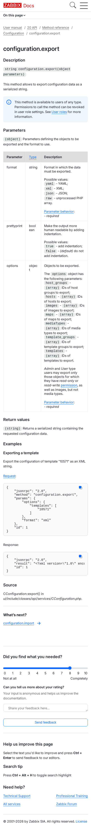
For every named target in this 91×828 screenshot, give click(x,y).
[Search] (73, 6)
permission (69, 384)
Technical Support (16, 796)
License (81, 821)
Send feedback (45, 722)
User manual (12, 28)
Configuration (13, 33)
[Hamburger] (84, 5)
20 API (32, 28)
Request (9, 474)
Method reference (55, 28)
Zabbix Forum (66, 804)
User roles (59, 111)
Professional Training (72, 796)
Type (32, 156)
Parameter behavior (59, 210)
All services (11, 804)
